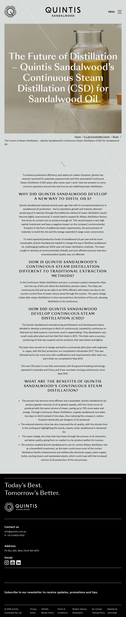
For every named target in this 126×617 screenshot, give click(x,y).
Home (78, 136)
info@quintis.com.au (15, 531)
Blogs (116, 136)
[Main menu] (115, 12)
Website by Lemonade (112, 611)
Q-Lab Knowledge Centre (97, 136)
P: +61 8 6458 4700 (14, 535)
